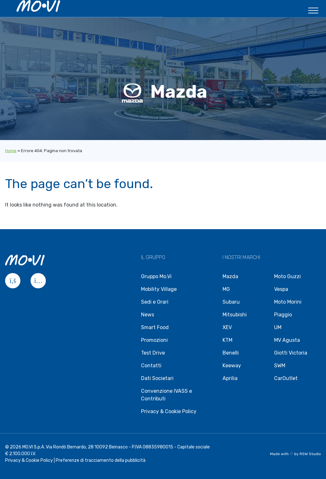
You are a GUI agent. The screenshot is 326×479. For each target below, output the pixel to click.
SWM (279, 366)
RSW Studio (310, 454)
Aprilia (230, 378)
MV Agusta (287, 340)
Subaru (231, 302)
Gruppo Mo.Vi (156, 276)
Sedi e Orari (154, 302)
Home (11, 150)
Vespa (281, 289)
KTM (227, 340)
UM (277, 327)
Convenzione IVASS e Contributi (166, 395)
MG (226, 289)
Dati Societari (157, 378)
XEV (227, 327)
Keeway (232, 366)
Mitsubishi (235, 315)
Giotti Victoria (290, 353)
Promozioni (154, 340)
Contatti (151, 366)
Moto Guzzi (287, 276)
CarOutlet (286, 378)
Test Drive (153, 353)
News (147, 315)
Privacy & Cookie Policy (168, 411)
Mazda (230, 276)
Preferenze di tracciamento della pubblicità (100, 460)
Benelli (231, 353)
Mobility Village (159, 289)
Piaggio (283, 315)
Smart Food (155, 327)
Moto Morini (287, 302)
